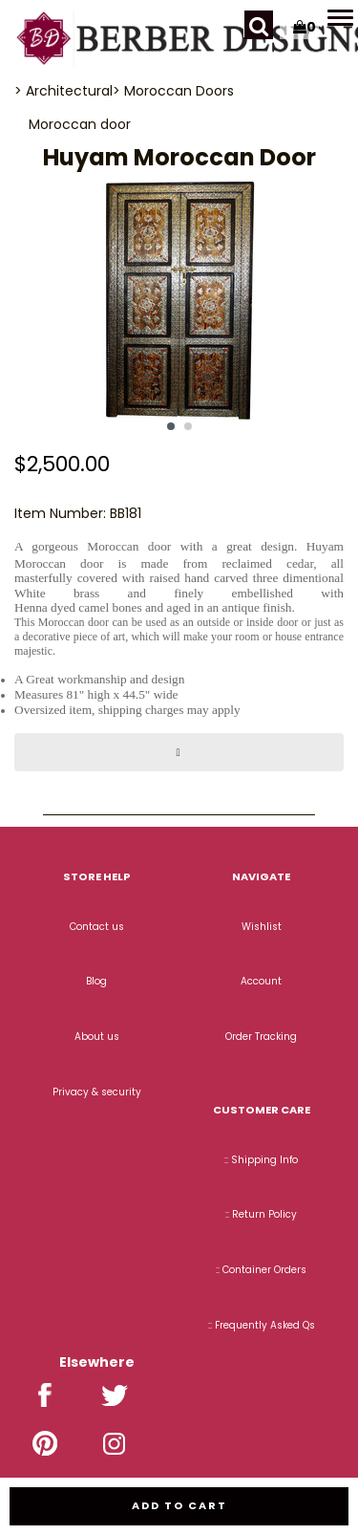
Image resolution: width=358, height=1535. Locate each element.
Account (261, 981)
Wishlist (262, 926)
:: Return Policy (261, 1214)
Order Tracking (261, 1036)
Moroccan (62, 124)
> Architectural (63, 90)
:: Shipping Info (261, 1160)
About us (96, 1036)
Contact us (97, 926)
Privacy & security (97, 1092)
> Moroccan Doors (173, 90)
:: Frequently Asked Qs (261, 1325)
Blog (96, 981)
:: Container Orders (261, 1270)
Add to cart (179, 1505)
